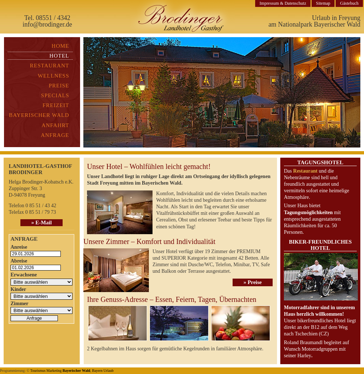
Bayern (97, 371)
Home (60, 46)
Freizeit (56, 105)
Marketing (54, 371)
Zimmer (19, 303)
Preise (59, 85)
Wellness (53, 76)
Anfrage (55, 135)
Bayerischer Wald (39, 115)
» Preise (253, 282)
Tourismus (38, 371)
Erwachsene (24, 274)
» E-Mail (41, 222)
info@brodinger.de (47, 24)
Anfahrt (55, 125)
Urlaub (108, 371)
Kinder (18, 289)
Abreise (19, 261)
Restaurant (49, 65)
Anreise (19, 247)
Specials (55, 95)
